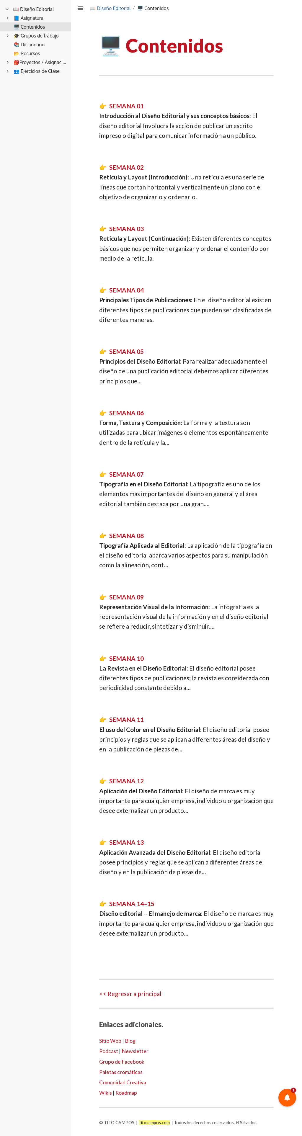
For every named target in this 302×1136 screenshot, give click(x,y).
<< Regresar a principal (130, 993)
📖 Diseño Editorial (110, 8)
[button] (287, 1097)
